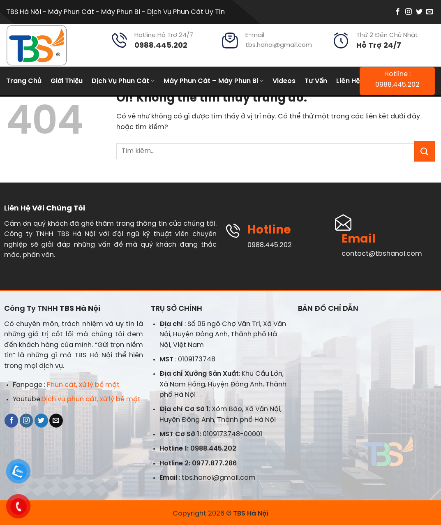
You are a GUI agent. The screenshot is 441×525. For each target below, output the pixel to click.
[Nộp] (424, 151)
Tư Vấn (316, 81)
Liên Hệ (348, 81)
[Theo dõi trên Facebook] (398, 12)
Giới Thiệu (67, 81)
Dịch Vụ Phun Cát (123, 81)
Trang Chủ (24, 81)
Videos (284, 81)
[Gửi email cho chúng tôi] (429, 12)
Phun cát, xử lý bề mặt (83, 385)
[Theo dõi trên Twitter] (419, 12)
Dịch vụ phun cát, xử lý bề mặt (91, 399)
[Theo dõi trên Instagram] (408, 12)
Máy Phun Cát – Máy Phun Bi (213, 81)
